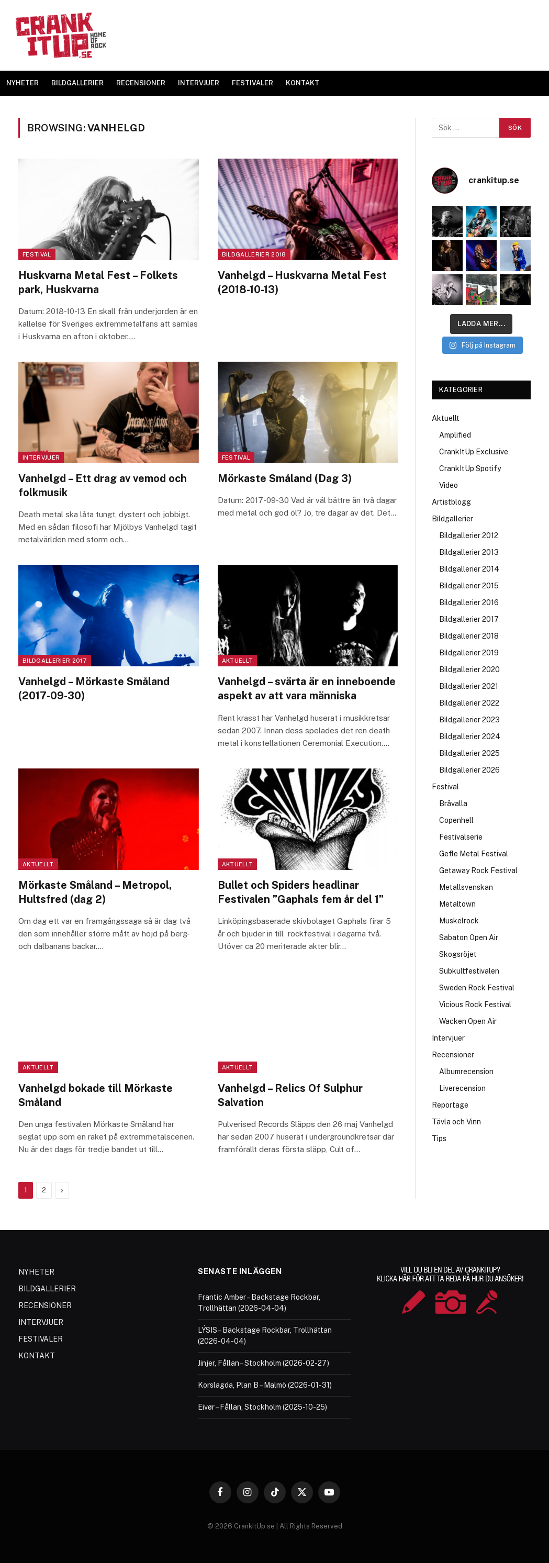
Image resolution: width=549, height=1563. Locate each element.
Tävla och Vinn (456, 1122)
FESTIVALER (252, 83)
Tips (439, 1138)
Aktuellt (237, 660)
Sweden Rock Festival (476, 988)
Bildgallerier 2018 (254, 254)
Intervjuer (41, 457)
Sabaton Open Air (468, 937)
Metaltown (457, 904)
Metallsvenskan (466, 887)
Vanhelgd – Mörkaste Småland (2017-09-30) (94, 688)
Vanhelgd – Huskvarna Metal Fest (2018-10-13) (302, 282)
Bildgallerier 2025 (469, 753)
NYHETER (22, 83)
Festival (37, 254)
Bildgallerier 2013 (469, 552)
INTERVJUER (198, 83)
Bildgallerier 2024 (469, 736)
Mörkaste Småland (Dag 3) (285, 478)
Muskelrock (459, 921)
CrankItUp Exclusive (473, 452)
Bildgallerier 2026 (469, 770)
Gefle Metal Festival (473, 854)
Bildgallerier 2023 (469, 720)
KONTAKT (302, 83)
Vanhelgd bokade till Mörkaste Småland (95, 1095)
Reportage (450, 1105)
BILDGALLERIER (77, 83)
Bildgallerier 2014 (469, 569)
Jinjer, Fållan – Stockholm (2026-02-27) (263, 1363)
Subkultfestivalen (469, 971)
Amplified (455, 435)
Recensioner (453, 1055)
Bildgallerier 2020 (469, 669)
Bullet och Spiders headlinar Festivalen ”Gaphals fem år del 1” (301, 892)
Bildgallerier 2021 (468, 686)
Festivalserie (461, 837)
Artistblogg (451, 502)
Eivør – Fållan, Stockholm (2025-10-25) (262, 1407)
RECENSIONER (140, 83)
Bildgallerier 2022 (469, 703)
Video (448, 485)
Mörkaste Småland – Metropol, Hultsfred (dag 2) (95, 892)
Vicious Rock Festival (475, 1004)
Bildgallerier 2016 (469, 602)
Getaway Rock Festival (478, 870)
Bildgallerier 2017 (55, 660)
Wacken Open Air (468, 1021)
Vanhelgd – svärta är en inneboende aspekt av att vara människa (307, 688)
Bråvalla (453, 803)
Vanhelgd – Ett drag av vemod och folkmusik (102, 485)
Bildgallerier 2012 (468, 535)
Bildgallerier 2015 (469, 586)
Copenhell (456, 820)
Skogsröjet (458, 954)
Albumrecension (466, 1071)
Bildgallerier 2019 (469, 653)
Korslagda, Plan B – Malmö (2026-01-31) (265, 1385)
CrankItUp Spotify (470, 468)
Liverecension (462, 1088)
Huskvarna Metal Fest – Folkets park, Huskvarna (98, 282)
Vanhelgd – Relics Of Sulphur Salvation (290, 1095)
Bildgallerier (452, 519)
